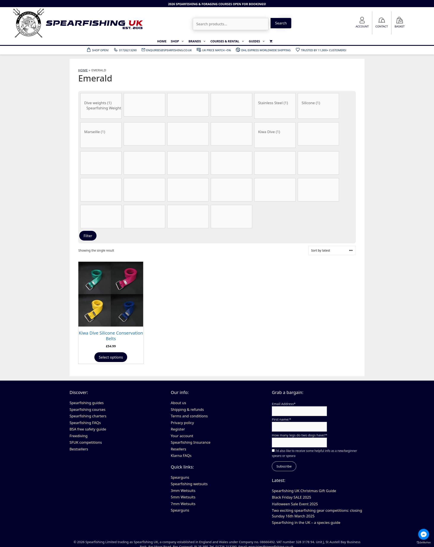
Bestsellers (79, 449)
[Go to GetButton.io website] (424, 542)
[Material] (101, 189)
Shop (178, 41)
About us (178, 402)
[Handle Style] (231, 163)
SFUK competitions (86, 442)
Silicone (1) (318, 102)
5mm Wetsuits (183, 496)
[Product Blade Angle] (144, 134)
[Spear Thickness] (318, 189)
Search (281, 23)
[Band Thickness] (144, 104)
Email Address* (284, 404)
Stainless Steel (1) (275, 102)
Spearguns (180, 477)
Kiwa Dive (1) (275, 131)
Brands (198, 41)
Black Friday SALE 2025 (291, 497)
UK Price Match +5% (213, 49)
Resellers (178, 449)
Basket (400, 26)
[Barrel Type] (231, 104)
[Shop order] (332, 250)
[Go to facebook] (423, 534)
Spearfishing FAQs (85, 422)
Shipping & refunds (187, 409)
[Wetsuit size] (231, 189)
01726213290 (125, 49)
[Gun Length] (188, 163)
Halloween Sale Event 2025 (295, 503)
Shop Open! (97, 49)
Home (161, 41)
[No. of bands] (188, 189)
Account (362, 26)
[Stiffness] (101, 216)
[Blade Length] (188, 134)
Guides (258, 41)
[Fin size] (318, 134)
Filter (88, 235)
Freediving (79, 435)
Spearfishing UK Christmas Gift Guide (304, 490)
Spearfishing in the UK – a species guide (306, 522)
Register (178, 429)
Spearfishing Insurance (191, 442)
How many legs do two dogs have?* (299, 435)
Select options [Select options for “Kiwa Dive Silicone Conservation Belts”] (111, 357)
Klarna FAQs (181, 455)
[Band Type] (188, 104)
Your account (182, 435)
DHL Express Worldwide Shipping (263, 49)
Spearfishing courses (87, 409)
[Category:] (101, 106)
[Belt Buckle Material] (275, 106)
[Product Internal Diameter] (275, 163)
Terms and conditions (189, 415)
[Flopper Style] (101, 163)
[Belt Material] (318, 106)
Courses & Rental (228, 41)
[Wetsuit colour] (231, 216)
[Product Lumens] (318, 163)
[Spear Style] (275, 189)
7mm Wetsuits (183, 503)
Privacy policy (182, 422)
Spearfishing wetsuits (189, 483)
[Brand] (275, 135)
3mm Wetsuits (183, 490)
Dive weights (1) (101, 102)
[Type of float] (188, 216)
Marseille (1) (101, 131)
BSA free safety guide (88, 429)
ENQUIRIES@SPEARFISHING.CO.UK (166, 50)
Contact (381, 26)
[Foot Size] (144, 163)
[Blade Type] (231, 134)
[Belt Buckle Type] (101, 135)
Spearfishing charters (88, 415)
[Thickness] (144, 216)
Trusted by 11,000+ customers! (320, 49)
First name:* (281, 419)
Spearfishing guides (87, 402)
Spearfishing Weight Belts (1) (101, 108)
